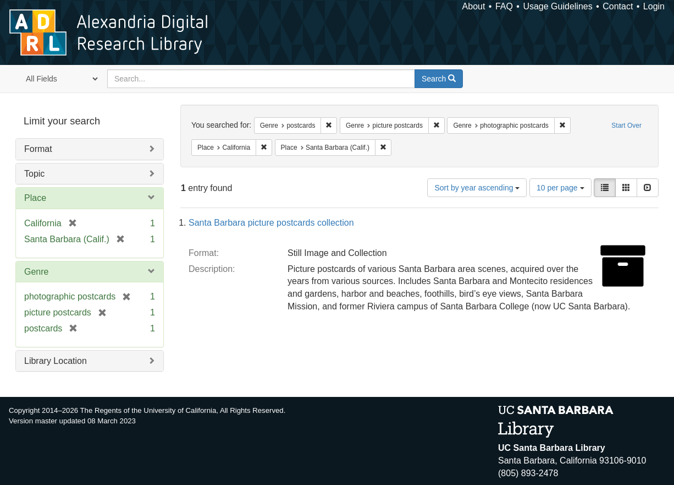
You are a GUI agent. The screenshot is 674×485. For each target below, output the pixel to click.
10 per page (560, 187)
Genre (36, 271)
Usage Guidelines (557, 6)
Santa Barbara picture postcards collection (271, 222)
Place (35, 198)
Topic (34, 173)
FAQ (504, 6)
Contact (618, 6)
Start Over (626, 125)
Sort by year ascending (477, 187)
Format (38, 149)
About (473, 6)
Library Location (55, 361)
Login (654, 6)
